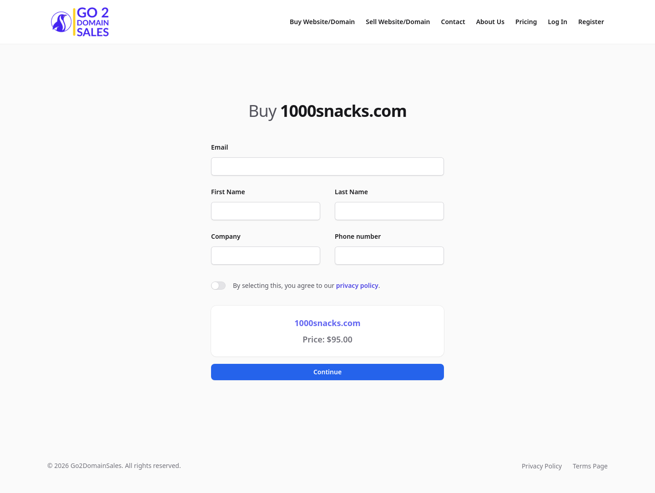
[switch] (218, 286)
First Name (228, 191)
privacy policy (357, 285)
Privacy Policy (542, 466)
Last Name (351, 191)
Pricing (526, 21)
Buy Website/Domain (322, 21)
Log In (557, 21)
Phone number (358, 236)
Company (226, 236)
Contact (453, 21)
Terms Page (590, 466)
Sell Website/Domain (398, 21)
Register (591, 21)
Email (219, 147)
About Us (490, 21)
